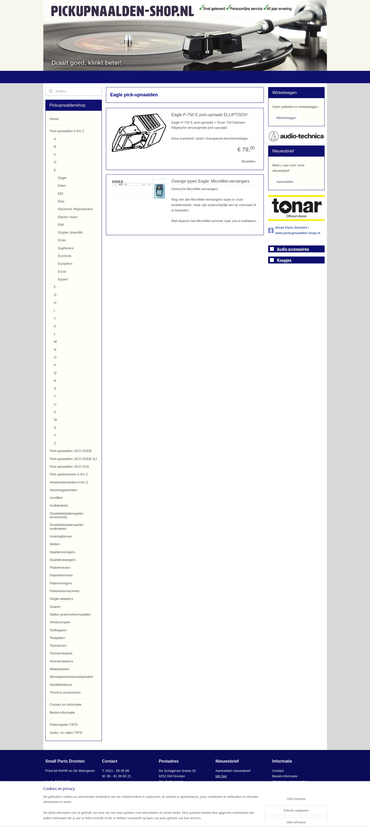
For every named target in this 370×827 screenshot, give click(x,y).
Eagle (62, 178)
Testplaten (57, 638)
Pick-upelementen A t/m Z (69, 474)
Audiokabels (59, 505)
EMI (61, 225)
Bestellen (248, 161)
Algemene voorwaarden (290, 781)
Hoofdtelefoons (61, 685)
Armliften (56, 498)
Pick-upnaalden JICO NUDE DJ (73, 459)
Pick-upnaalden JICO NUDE (71, 451)
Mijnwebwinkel (239, 817)
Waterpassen (59, 669)
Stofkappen (58, 630)
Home (54, 119)
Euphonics (66, 248)
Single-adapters (61, 599)
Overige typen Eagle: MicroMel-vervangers (210, 181)
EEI (60, 193)
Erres (62, 240)
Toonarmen (58, 645)
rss (182, 817)
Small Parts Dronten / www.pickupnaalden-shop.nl (294, 230)
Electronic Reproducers (75, 209)
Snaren (55, 607)
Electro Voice (68, 217)
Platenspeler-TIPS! (64, 725)
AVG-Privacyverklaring (289, 787)
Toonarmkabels (61, 653)
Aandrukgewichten (63, 490)
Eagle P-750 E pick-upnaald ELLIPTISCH (209, 115)
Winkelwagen (286, 118)
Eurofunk (64, 256)
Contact (278, 771)
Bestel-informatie (62, 712)
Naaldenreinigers (62, 552)
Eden (62, 185)
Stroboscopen (60, 622)
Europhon (65, 264)
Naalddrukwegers (63, 560)
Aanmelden (284, 182)
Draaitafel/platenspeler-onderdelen (67, 526)
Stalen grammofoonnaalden (70, 614)
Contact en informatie (66, 704)
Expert (63, 279)
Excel (62, 272)
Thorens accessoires (65, 692)
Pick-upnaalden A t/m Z (67, 131)
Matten (55, 544)
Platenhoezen (60, 567)
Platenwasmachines (65, 591)
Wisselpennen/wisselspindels (71, 677)
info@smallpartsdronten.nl (125, 787)
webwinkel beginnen (199, 817)
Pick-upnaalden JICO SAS (69, 466)
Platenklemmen (61, 575)
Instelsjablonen (61, 536)
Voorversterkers (61, 661)
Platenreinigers (61, 583)
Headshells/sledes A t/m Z (69, 482)
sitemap (173, 817)
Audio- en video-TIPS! (66, 733)
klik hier (221, 776)
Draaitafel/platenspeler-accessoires (67, 515)
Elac (61, 201)
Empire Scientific (70, 232)
